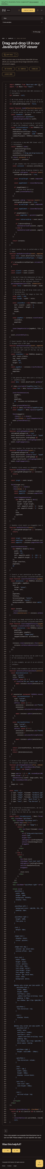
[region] (22, 603)
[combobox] (16, 55)
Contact (9, 1166)
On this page (38, 32)
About (3, 1166)
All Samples (22, 68)
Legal (15, 1166)
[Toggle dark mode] (19, 10)
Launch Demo (8, 74)
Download (35, 68)
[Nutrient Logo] (6, 10)
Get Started (8, 68)
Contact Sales (28, 10)
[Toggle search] (37, 10)
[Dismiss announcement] (42, 3)
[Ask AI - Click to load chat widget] (39, 1163)
